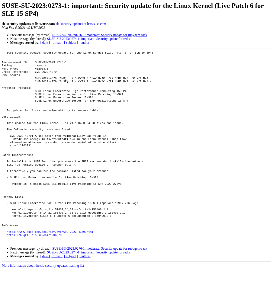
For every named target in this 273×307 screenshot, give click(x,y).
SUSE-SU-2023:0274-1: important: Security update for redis (88, 39)
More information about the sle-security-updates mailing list (43, 303)
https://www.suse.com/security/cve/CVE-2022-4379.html (50, 268)
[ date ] (45, 42)
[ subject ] (71, 42)
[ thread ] (57, 42)
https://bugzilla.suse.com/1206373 (34, 272)
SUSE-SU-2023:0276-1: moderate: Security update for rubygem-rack (99, 35)
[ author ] (85, 42)
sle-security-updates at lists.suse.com (81, 24)
